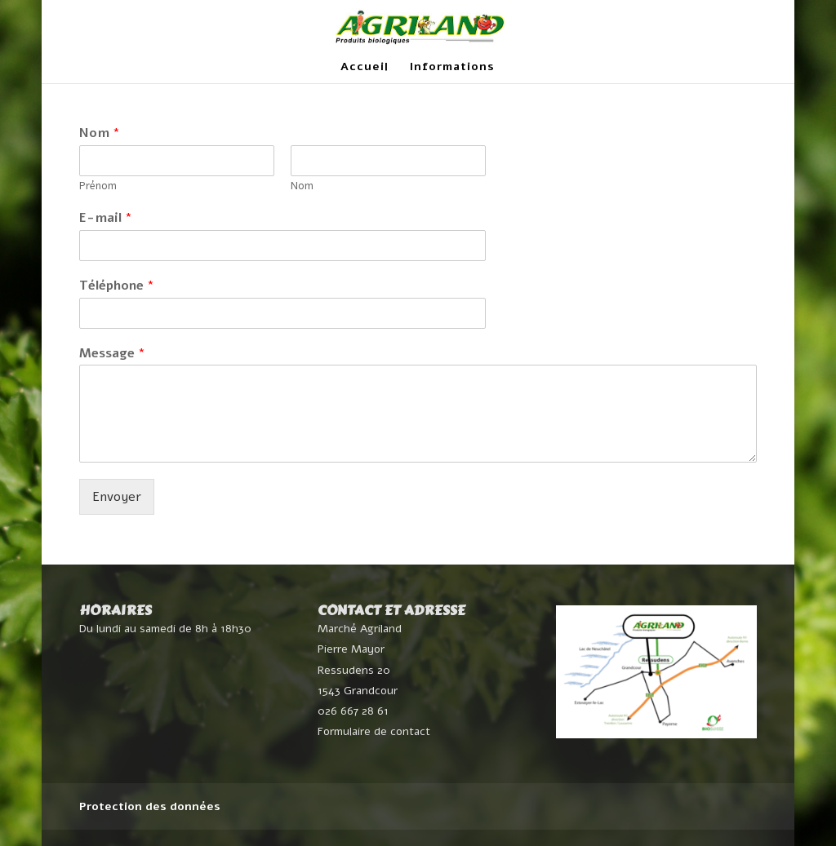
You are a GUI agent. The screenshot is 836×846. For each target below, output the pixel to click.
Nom (99, 133)
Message (112, 353)
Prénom (98, 186)
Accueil (364, 67)
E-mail (105, 218)
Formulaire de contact (374, 731)
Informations (452, 67)
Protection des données (149, 806)
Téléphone (116, 286)
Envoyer (116, 497)
